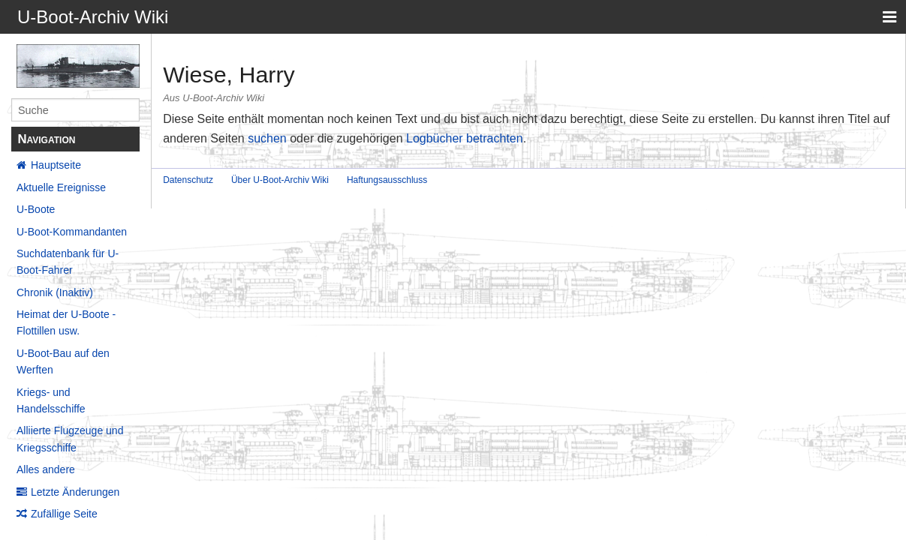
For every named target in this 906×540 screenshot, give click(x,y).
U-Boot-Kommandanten (72, 232)
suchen (267, 138)
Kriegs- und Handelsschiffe (51, 400)
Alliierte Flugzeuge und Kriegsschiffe (70, 438)
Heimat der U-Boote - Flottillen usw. (66, 322)
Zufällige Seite (64, 514)
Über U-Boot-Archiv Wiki (280, 180)
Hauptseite (56, 165)
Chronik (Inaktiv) (55, 292)
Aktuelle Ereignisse (61, 188)
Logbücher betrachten (464, 138)
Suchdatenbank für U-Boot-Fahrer (68, 262)
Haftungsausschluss (387, 180)
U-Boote (36, 209)
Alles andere (46, 470)
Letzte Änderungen (75, 492)
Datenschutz (188, 180)
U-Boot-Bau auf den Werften (63, 361)
